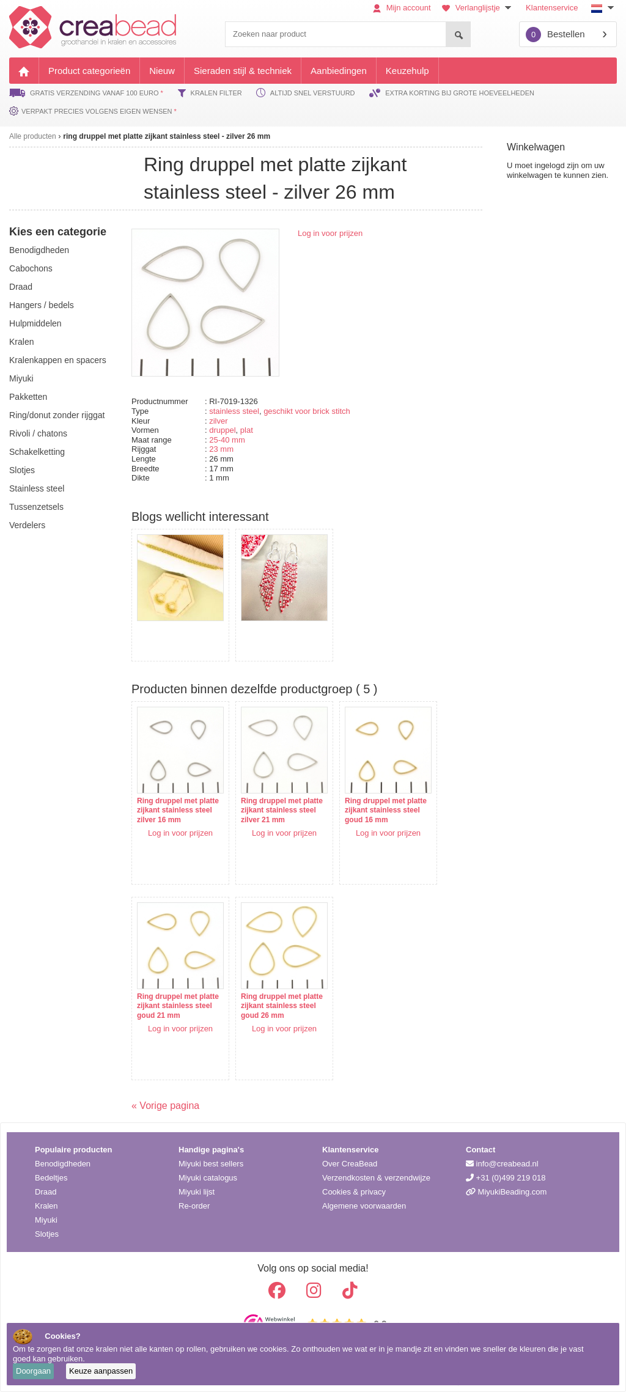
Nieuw (162, 70)
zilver (218, 420)
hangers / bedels (41, 305)
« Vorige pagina (165, 1105)
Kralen (46, 1205)
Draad (45, 1191)
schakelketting (37, 452)
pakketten (28, 397)
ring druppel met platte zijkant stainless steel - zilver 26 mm (166, 136)
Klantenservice (552, 7)
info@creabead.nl (502, 1163)
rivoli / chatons (38, 433)
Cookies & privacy (354, 1191)
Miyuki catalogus (208, 1177)
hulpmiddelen (35, 323)
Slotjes (47, 1234)
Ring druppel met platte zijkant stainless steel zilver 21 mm (282, 810)
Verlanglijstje (478, 7)
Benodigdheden (62, 1163)
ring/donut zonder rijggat (57, 415)
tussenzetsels (36, 507)
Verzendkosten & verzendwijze (376, 1177)
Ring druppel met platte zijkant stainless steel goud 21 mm (178, 1006)
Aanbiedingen (339, 70)
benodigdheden (39, 250)
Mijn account (402, 7)
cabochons (31, 268)
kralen (21, 342)
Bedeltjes (51, 1177)
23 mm (221, 449)
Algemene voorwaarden (364, 1205)
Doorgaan (33, 1370)
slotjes (22, 470)
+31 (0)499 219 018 (505, 1177)
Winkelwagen (536, 147)
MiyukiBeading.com (506, 1191)
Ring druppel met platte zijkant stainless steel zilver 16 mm (178, 810)
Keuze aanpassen (101, 1370)
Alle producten (32, 136)
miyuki (21, 378)
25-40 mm (227, 439)
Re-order (194, 1205)
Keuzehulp (407, 70)
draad (20, 287)
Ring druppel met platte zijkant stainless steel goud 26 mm (282, 1006)
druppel (222, 430)
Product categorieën (89, 70)
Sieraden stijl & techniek (243, 70)
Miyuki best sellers (211, 1163)
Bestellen (555, 34)
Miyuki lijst (197, 1191)
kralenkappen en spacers (57, 360)
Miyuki (46, 1219)
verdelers (27, 525)
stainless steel (234, 411)
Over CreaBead (349, 1163)
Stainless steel (36, 488)
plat (246, 430)
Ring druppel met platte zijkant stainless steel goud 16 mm (386, 810)
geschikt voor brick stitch (306, 411)
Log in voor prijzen (330, 233)
